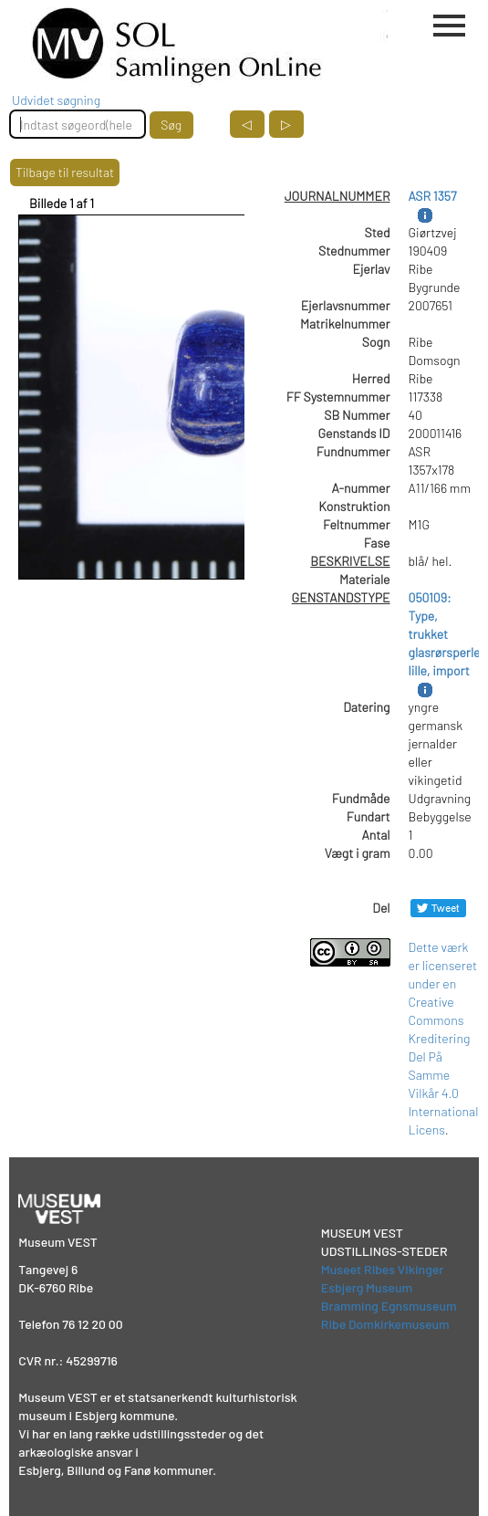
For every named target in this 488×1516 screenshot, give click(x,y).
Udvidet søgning (56, 100)
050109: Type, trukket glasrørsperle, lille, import (446, 634)
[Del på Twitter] (438, 907)
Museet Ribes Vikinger (382, 1269)
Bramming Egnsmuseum (389, 1305)
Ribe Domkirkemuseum (385, 1324)
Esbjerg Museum (366, 1287)
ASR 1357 (433, 196)
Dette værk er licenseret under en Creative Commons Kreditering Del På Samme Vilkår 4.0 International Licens (444, 1038)
